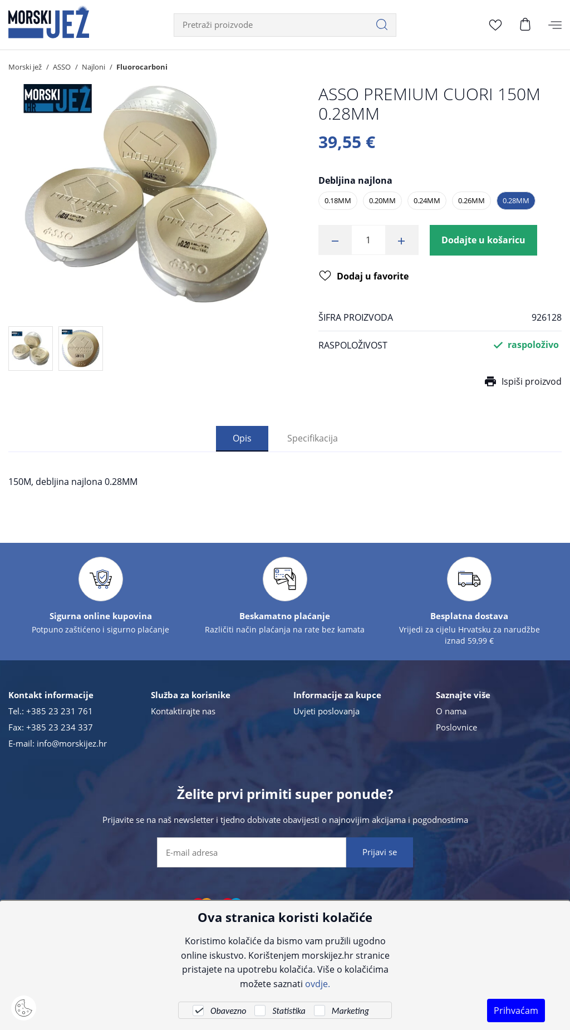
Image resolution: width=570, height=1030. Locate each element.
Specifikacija (312, 438)
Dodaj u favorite (364, 276)
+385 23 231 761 (59, 711)
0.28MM (516, 200)
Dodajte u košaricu (483, 240)
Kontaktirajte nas (183, 711)
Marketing (350, 1011)
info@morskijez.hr (72, 743)
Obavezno (228, 1011)
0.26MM (471, 200)
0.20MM (382, 200)
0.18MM (338, 200)
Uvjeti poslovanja (326, 711)
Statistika (288, 1011)
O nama (451, 711)
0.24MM (427, 200)
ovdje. (317, 983)
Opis (242, 438)
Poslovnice (456, 727)
